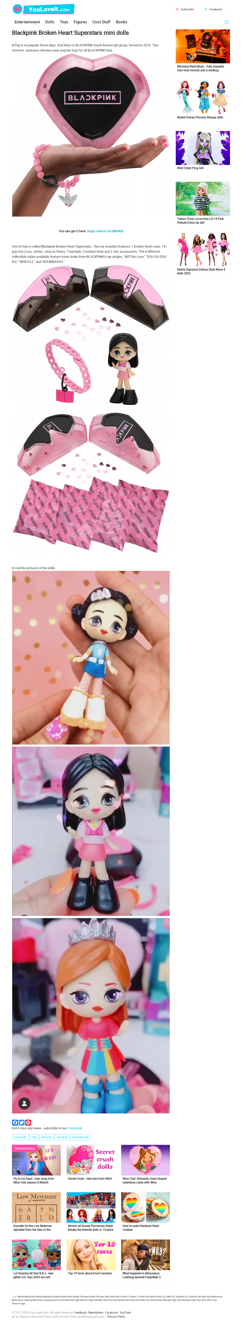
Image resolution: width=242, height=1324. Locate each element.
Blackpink (62, 1137)
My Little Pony (106, 1299)
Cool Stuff (101, 21)
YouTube (125, 1312)
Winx (204, 1299)
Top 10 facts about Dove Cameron (90, 1273)
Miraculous (217, 1296)
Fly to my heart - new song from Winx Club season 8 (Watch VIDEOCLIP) (33, 1180)
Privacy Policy (116, 1317)
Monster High (72, 1299)
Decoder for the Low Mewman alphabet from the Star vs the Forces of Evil (32, 1228)
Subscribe (187, 9)
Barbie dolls (30, 1296)
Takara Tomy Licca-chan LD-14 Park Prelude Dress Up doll (200, 221)
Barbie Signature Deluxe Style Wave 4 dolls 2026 (201, 271)
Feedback (80, 1312)
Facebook (215, 9)
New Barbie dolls (121, 1299)
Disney (56, 1296)
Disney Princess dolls (99, 1296)
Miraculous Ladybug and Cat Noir (49, 1299)
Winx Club (212, 1299)
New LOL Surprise (149, 1299)
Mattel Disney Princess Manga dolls (200, 117)
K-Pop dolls (20, 1137)
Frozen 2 (133, 1296)
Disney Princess (80, 1296)
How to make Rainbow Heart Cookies (140, 1228)
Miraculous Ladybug (22, 1299)
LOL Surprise (178, 1296)
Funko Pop (143, 1296)
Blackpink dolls (80, 1137)
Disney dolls (66, 1296)
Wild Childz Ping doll (190, 168)
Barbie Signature (44, 1296)
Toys (64, 21)
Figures (80, 21)
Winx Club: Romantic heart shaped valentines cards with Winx (144, 1180)
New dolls (135, 1299)
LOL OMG (166, 1296)
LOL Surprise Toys (193, 1296)
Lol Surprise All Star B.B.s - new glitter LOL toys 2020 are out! (33, 1275)
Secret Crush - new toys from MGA (90, 1179)
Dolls (49, 21)
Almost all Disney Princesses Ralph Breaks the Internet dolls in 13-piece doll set (90, 1228)
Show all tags (18, 1303)
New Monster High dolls (170, 1299)
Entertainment (27, 21)
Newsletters (95, 1312)
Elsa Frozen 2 (122, 1296)
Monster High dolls (89, 1299)
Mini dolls (46, 1137)
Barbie (21, 1296)
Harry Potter (156, 1296)
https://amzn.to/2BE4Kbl (105, 231)
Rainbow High (189, 1299)
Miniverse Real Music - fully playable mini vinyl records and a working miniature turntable (200, 68)
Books (121, 21)
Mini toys (206, 1296)
